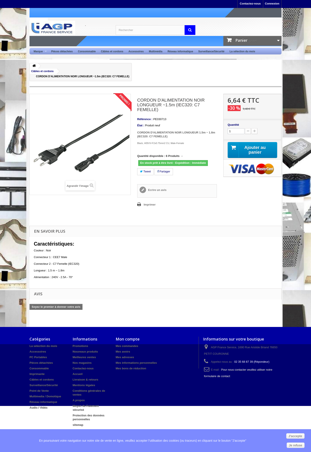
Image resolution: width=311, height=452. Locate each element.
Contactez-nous (250, 3)
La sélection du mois (242, 51)
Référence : (144, 119)
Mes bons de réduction (131, 368)
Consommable (87, 51)
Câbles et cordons (112, 51)
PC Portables (38, 357)
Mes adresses (125, 357)
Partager (163, 171)
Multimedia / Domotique (45, 396)
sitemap (78, 424)
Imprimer (150, 204)
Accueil (77, 374)
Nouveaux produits (85, 351)
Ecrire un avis (156, 190)
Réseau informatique (180, 51)
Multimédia (155, 51)
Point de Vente (39, 390)
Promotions (80, 346)
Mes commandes (127, 346)
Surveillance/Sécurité (211, 51)
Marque (39, 51)
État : (140, 125)
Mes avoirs (123, 351)
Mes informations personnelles (136, 362)
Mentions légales (84, 385)
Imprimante (37, 374)
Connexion (272, 3)
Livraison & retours (85, 379)
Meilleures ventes (84, 357)
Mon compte (128, 339)
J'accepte (295, 436)
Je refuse (295, 445)
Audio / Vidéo (38, 407)
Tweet (145, 171)
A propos (79, 400)
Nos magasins (82, 362)
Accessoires (136, 51)
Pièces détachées (62, 51)
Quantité (233, 124)
